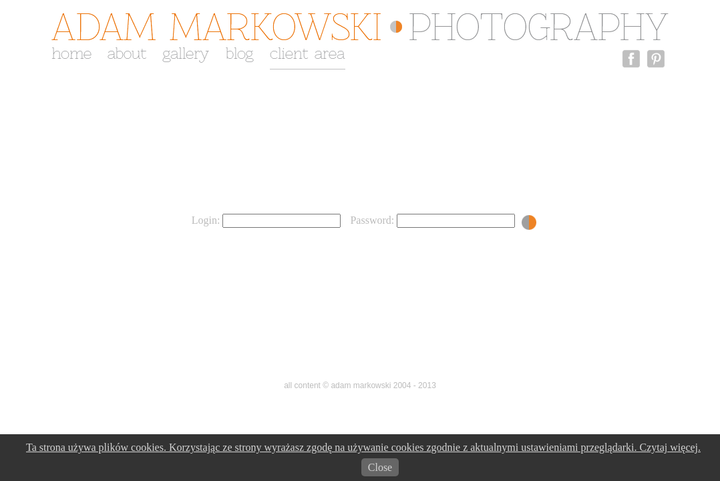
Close (380, 467)
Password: (432, 220)
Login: (266, 220)
